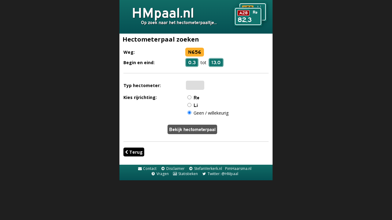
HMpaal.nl (163, 12)
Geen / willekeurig (211, 113)
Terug (134, 152)
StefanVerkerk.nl (205, 168)
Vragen (159, 173)
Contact (147, 168)
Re (196, 97)
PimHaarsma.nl (238, 168)
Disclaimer (172, 168)
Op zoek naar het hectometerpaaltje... (179, 22)
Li (196, 105)
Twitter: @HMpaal (220, 173)
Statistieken (185, 173)
